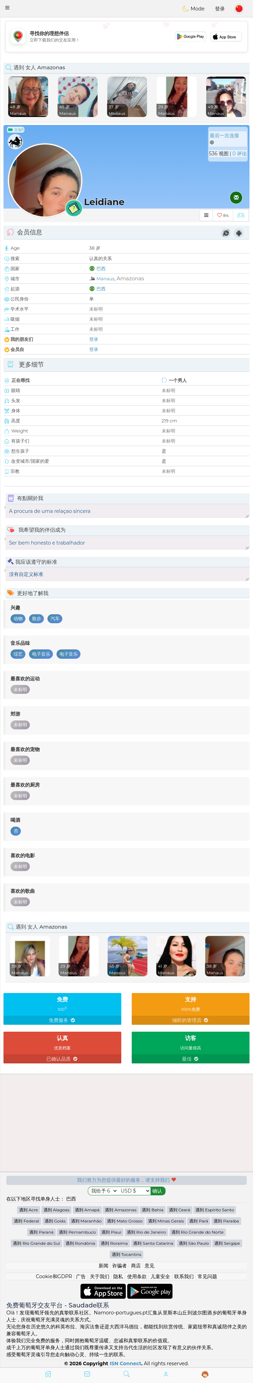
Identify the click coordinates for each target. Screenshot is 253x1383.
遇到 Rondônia (80, 1243)
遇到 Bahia (152, 1209)
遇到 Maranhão (86, 1221)
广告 (81, 1276)
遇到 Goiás (55, 1221)
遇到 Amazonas (120, 1209)
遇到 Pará (198, 1221)
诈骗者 (119, 1266)
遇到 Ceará (179, 1209)
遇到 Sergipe (227, 1243)
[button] (7, 7)
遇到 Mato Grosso (125, 1221)
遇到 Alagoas (57, 1209)
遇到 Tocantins (126, 1254)
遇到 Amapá (87, 1209)
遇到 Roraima (114, 1243)
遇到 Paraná (41, 1232)
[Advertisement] (126, 36)
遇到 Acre (28, 1209)
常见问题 (207, 1276)
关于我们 (99, 1276)
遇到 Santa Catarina (153, 1243)
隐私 (118, 1276)
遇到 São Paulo (194, 1243)
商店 (136, 1266)
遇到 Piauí (111, 1232)
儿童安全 (160, 1276)
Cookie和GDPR (54, 1276)
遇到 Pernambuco (77, 1232)
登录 (220, 9)
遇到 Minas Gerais (166, 1221)
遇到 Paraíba (226, 1221)
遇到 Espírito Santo (215, 1209)
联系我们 (184, 1276)
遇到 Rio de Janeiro (146, 1232)
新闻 (103, 1266)
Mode (193, 8)
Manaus (106, 278)
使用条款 (137, 1276)
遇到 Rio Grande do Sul (36, 1243)
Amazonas (130, 278)
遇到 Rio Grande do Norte (197, 1232)
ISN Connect (125, 1363)
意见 (149, 1266)
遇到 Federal (26, 1221)
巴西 (101, 268)
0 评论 (239, 153)
